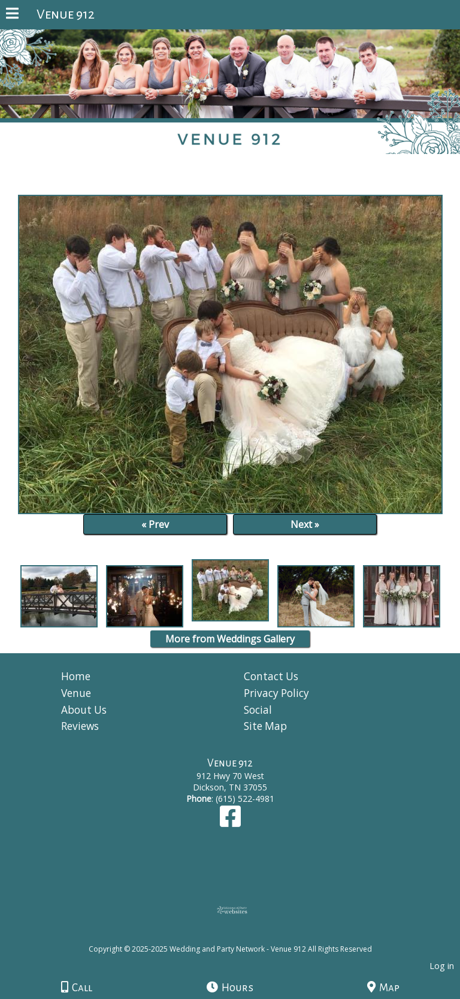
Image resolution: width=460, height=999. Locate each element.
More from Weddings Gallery (230, 638)
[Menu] (12, 15)
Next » (304, 524)
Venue (76, 693)
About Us (84, 710)
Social (258, 710)
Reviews (80, 726)
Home (75, 676)
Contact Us (271, 676)
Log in (441, 965)
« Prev (155, 524)
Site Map (265, 726)
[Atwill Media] (241, 936)
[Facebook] (230, 822)
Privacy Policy (276, 693)
